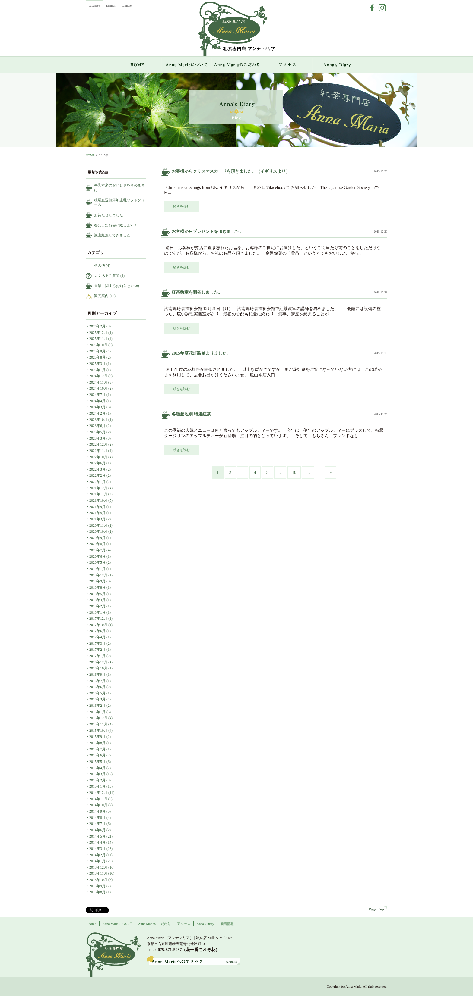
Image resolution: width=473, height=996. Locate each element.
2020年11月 (98, 525)
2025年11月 (98, 339)
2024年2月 (97, 413)
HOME (136, 65)
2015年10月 (98, 730)
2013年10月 (98, 880)
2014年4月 (97, 842)
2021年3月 (97, 519)
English (111, 5)
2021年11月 (98, 494)
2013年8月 (97, 892)
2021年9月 (97, 507)
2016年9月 (97, 674)
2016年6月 (97, 687)
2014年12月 (98, 793)
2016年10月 (98, 668)
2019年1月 (97, 569)
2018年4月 (97, 600)
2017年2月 (97, 649)
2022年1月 (97, 482)
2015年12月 (98, 718)
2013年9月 (97, 886)
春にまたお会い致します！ (116, 225)
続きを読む (181, 206)
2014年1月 (97, 861)
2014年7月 (97, 824)
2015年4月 (97, 768)
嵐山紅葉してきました (112, 235)
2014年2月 (97, 855)
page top (378, 908)
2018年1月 (97, 612)
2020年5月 (97, 562)
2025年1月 (97, 370)
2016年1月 (97, 712)
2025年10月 (98, 345)
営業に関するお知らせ (112, 286)
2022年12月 (98, 444)
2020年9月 (97, 538)
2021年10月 (98, 500)
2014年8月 (97, 818)
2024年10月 (98, 388)
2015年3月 (97, 774)
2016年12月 (98, 662)
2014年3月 (97, 849)
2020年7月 (97, 550)
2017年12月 (98, 618)
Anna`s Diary (337, 65)
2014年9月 (97, 811)
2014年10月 (98, 805)
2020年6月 (97, 556)
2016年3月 (97, 699)
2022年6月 (97, 463)
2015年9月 (97, 736)
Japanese (94, 5)
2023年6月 (97, 426)
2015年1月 (97, 786)
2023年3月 (97, 438)
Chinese (127, 5)
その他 (99, 265)
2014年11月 (98, 799)
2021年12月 (98, 488)
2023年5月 (97, 432)
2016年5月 (97, 693)
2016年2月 (97, 705)
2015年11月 (98, 724)
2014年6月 (97, 830)
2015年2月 (97, 780)
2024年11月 (98, 382)
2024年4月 (97, 401)
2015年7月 (97, 749)
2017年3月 (97, 643)
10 (294, 472)
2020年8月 (97, 544)
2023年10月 (98, 420)
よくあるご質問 (106, 276)
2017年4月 (97, 637)
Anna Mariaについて (186, 65)
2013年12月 (98, 867)
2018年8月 (97, 587)
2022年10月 (98, 457)
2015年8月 (97, 743)
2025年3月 (97, 364)
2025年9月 (97, 351)
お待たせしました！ (110, 215)
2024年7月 (97, 395)
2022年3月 (97, 469)
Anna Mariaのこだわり (236, 65)
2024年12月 (98, 376)
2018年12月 (98, 575)
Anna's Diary (205, 924)
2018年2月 (97, 606)
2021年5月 (97, 513)
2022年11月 (98, 451)
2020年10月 (98, 531)
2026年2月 (97, 326)
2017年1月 (97, 656)
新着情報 (227, 924)
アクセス (287, 65)
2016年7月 (97, 681)
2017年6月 (97, 631)
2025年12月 (98, 332)
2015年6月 (97, 755)
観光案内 (101, 296)
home (92, 924)
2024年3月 (97, 407)
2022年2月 (97, 475)
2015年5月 (97, 762)
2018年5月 (97, 594)
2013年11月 (98, 873)
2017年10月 (98, 625)
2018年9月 (97, 581)
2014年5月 (97, 836)
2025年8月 (97, 357)
